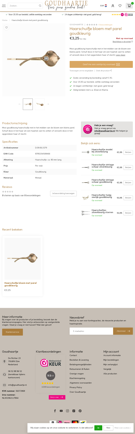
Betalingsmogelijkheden (80, 364)
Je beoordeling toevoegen (63, 193)
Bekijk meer (56, 397)
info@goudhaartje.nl (104, 130)
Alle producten (110, 373)
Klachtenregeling (77, 378)
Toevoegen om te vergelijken (81, 70)
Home (4, 20)
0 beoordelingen (105, 24)
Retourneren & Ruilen (79, 369)
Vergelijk (107, 369)
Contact (73, 355)
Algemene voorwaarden (81, 382)
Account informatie (112, 355)
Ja (98, 427)
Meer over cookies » (123, 428)
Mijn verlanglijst (110, 364)
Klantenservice (12, 332)
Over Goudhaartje (78, 392)
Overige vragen (77, 373)
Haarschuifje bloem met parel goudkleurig (30, 20)
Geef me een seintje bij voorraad (101, 64)
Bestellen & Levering (79, 360)
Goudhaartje (76, 24)
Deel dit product (104, 70)
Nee (108, 427)
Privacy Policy (76, 387)
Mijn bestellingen (111, 360)
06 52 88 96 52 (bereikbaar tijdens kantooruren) (16, 374)
